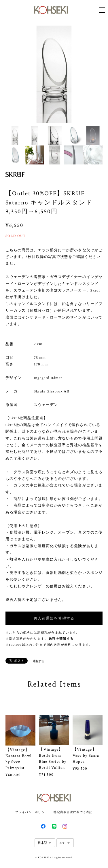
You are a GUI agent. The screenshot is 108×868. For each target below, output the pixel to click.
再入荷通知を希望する (54, 618)
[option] (54, 74)
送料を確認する (61, 638)
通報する (38, 661)
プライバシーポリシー (31, 812)
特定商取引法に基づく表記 (73, 812)
